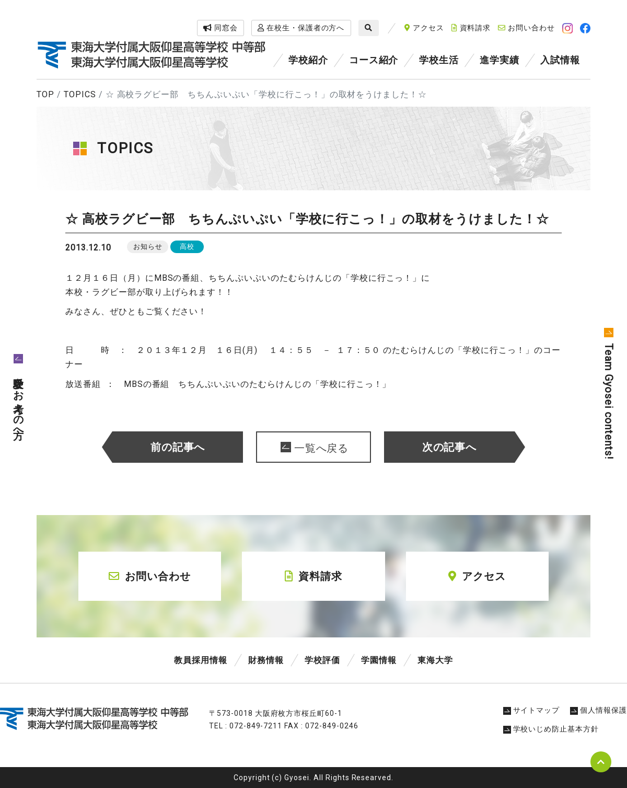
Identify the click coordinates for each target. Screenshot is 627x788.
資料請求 (471, 28)
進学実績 (499, 59)
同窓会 (220, 28)
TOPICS (80, 94)
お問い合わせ (526, 28)
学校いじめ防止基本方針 (551, 729)
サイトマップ (531, 710)
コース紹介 (374, 59)
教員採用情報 (200, 660)
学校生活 (439, 59)
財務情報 (266, 660)
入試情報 (560, 59)
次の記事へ (449, 447)
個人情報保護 (598, 710)
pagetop (600, 761)
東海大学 (435, 660)
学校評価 (322, 660)
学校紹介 (308, 59)
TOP (45, 94)
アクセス (424, 28)
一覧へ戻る (321, 448)
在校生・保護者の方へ (301, 28)
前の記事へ (177, 447)
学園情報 (379, 660)
